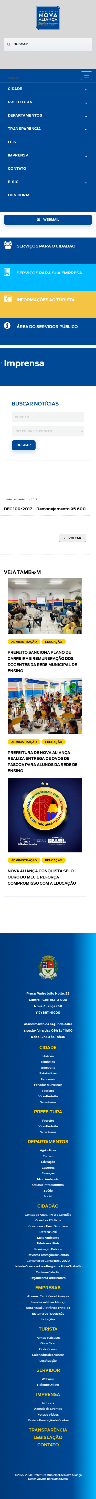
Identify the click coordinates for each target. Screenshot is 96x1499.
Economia (48, 1079)
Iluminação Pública (48, 1249)
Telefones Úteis (48, 1243)
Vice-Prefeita (48, 1096)
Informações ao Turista (46, 300)
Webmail (48, 1379)
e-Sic (13, 182)
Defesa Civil (48, 1232)
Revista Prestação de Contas (48, 1255)
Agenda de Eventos (48, 1408)
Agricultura (48, 1150)
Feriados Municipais (48, 1085)
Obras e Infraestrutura (48, 1185)
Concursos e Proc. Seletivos (48, 1226)
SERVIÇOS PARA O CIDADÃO (46, 246)
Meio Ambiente (48, 1179)
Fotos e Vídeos (48, 1414)
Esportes (48, 1167)
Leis (12, 142)
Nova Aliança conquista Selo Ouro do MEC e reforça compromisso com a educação (42, 877)
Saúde (48, 1190)
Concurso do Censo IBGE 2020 (48, 1260)
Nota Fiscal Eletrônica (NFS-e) (48, 1307)
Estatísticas (48, 1073)
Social (48, 1196)
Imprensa (18, 155)
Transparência (24, 129)
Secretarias (48, 1102)
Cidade (15, 89)
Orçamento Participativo (48, 1278)
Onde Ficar (48, 1343)
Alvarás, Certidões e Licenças (48, 1296)
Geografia (48, 1067)
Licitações (48, 1319)
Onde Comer (48, 1349)
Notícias (48, 1403)
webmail (48, 219)
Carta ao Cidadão (48, 1272)
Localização (48, 1360)
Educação (48, 1161)
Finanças (48, 1173)
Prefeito (48, 1090)
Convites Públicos (48, 1220)
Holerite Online (48, 1384)
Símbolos (48, 1062)
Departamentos (25, 115)
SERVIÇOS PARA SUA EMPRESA (49, 273)
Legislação (48, 1438)
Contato (17, 169)
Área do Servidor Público (47, 327)
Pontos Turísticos (48, 1337)
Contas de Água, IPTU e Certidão (48, 1214)
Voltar (72, 538)
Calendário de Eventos (48, 1355)
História (48, 1056)
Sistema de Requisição (48, 1313)
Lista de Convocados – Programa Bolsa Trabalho (48, 1266)
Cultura (48, 1156)
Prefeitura (20, 102)
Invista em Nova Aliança (48, 1302)
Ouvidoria (19, 195)
